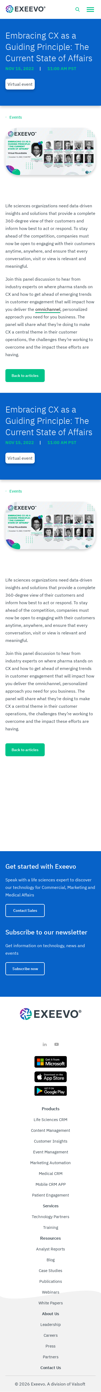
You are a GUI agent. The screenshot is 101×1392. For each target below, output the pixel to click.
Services (50, 1205)
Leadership (50, 1324)
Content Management (50, 1130)
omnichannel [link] (47, 309)
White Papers (51, 1302)
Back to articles (25, 375)
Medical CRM (50, 1173)
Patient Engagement (50, 1195)
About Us (50, 1313)
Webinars (50, 1292)
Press (50, 1346)
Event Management (50, 1151)
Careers (51, 1335)
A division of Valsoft (66, 1384)
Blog (51, 1259)
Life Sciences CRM (50, 1119)
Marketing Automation (50, 1162)
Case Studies (50, 1270)
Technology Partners (50, 1216)
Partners (50, 1356)
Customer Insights (50, 1141)
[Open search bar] (77, 9)
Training (50, 1227)
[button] (90, 9)
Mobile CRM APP (51, 1184)
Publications (50, 1281)
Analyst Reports (50, 1249)
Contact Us (50, 1367)
